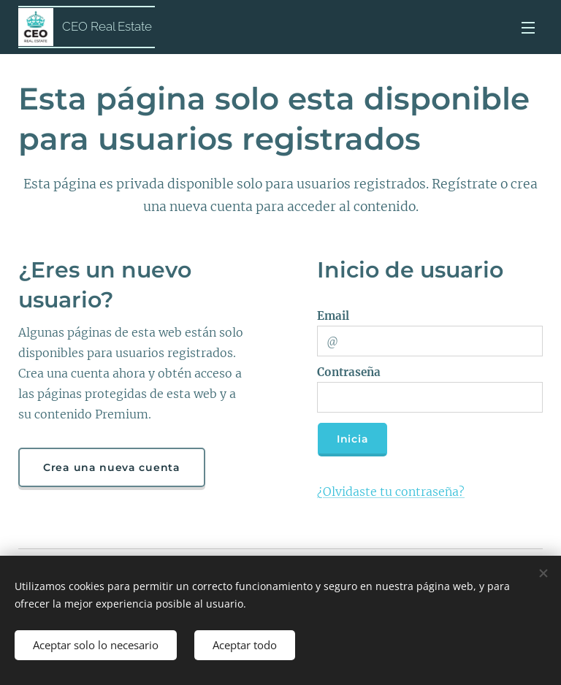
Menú (528, 27)
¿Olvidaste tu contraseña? (391, 491)
